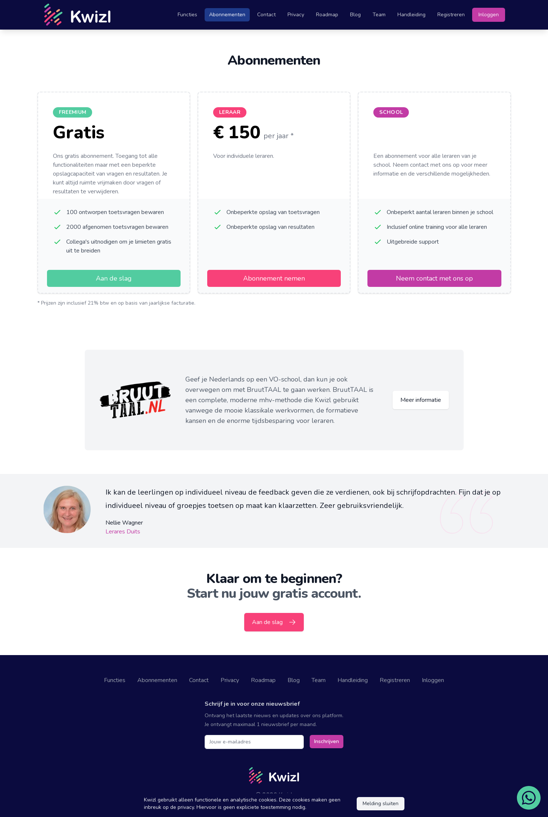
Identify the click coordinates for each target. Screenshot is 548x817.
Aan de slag (114, 278)
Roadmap (327, 14)
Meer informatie (420, 400)
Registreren (451, 14)
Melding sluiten (381, 803)
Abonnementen (227, 14)
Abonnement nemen (274, 278)
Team (379, 14)
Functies (187, 14)
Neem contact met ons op (434, 278)
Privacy (296, 14)
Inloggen (488, 14)
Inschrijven (326, 741)
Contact (266, 14)
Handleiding (411, 14)
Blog (355, 14)
